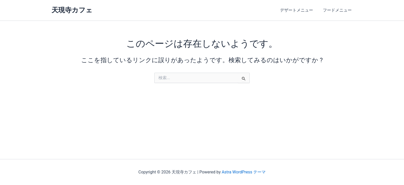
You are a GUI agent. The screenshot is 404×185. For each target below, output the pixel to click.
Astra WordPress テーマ (244, 172)
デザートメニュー (298, 10)
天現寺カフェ (72, 10)
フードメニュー (338, 10)
